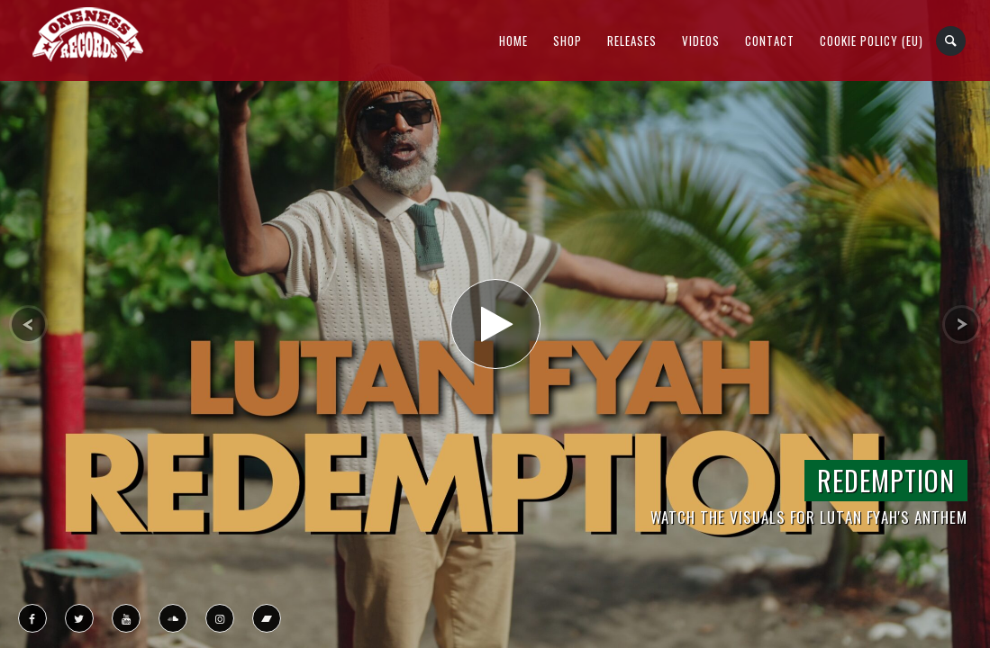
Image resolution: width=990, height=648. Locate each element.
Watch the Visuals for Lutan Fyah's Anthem (808, 517)
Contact (770, 41)
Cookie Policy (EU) (871, 41)
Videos (701, 41)
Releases (632, 41)
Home (513, 41)
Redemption (886, 480)
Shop (567, 41)
